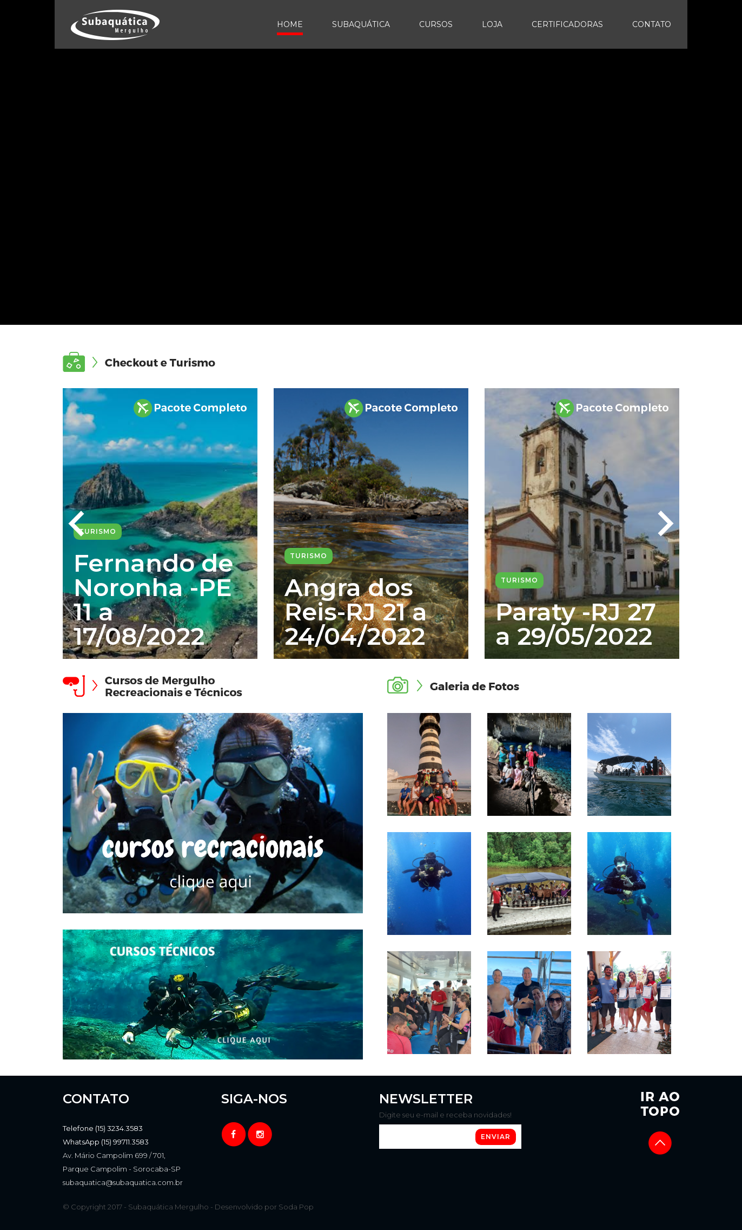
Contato (651, 24)
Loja (492, 24)
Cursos (436, 24)
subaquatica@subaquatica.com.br (123, 1182)
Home (290, 24)
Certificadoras (567, 24)
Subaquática (361, 24)
